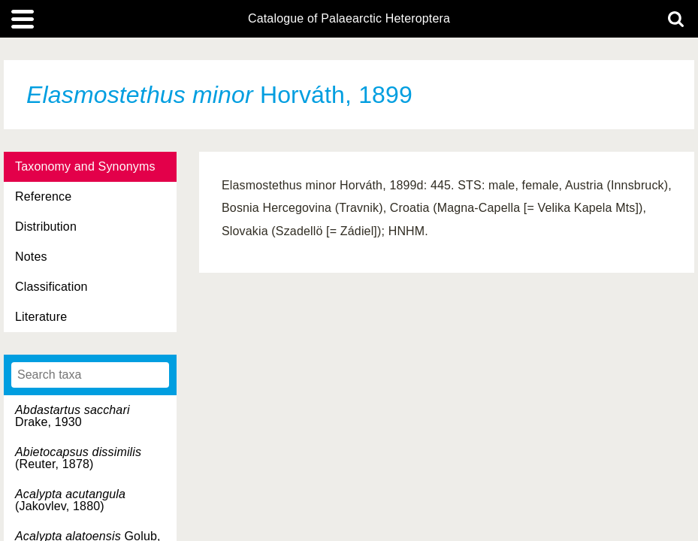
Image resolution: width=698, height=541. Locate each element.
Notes (31, 256)
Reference (43, 196)
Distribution (46, 226)
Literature (41, 316)
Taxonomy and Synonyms (85, 166)
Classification (51, 286)
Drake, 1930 (72, 415)
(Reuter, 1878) (78, 458)
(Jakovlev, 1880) (70, 500)
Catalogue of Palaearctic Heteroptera (349, 19)
